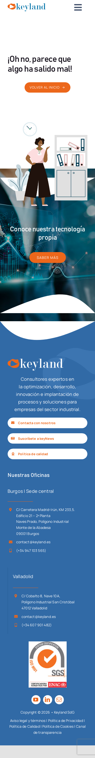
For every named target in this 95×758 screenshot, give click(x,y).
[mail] (59, 699)
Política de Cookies (57, 726)
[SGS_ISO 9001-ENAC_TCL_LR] (48, 644)
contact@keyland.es (33, 541)
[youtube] (36, 699)
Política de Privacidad (65, 720)
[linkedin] (47, 699)
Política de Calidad (24, 726)
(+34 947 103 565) (31, 550)
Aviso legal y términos (27, 720)
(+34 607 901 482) (37, 624)
